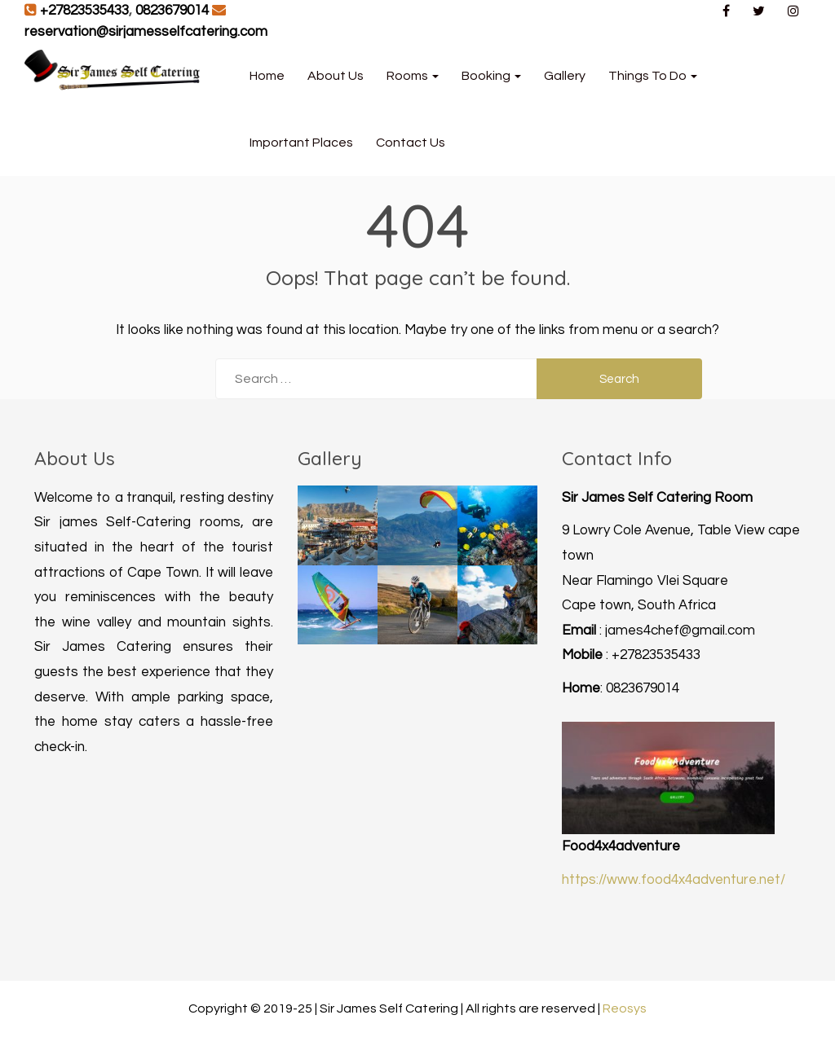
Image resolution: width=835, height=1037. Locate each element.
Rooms (413, 75)
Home (267, 75)
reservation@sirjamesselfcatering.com (145, 31)
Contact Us (410, 142)
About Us (335, 75)
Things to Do (652, 75)
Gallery (564, 75)
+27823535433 (84, 10)
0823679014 (172, 10)
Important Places (301, 142)
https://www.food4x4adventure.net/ (673, 879)
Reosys (625, 1008)
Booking (491, 75)
